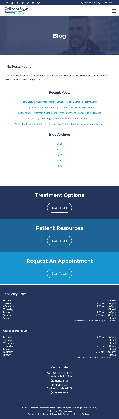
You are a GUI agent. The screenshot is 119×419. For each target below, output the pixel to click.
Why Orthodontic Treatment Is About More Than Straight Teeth (59, 107)
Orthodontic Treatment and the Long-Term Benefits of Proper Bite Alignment (59, 112)
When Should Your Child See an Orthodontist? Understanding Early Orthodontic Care (59, 123)
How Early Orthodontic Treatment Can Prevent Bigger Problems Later (59, 101)
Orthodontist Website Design (59, 411)
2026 (59, 143)
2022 (59, 165)
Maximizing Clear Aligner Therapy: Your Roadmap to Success (59, 118)
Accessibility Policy (89, 408)
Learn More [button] (59, 207)
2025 (59, 149)
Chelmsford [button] (105, 2)
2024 (59, 154)
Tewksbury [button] (88, 2)
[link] (7, 2)
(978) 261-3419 (59, 380)
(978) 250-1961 (59, 392)
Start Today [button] (59, 273)
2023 (59, 160)
